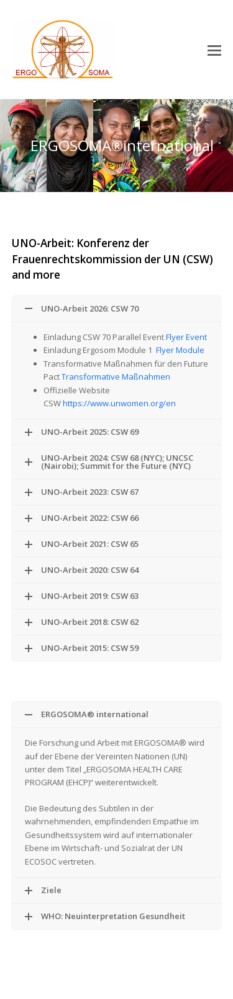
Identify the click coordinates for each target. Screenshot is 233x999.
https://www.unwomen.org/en (119, 403)
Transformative (92, 376)
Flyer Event (186, 336)
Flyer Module (180, 350)
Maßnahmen (146, 376)
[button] (214, 49)
